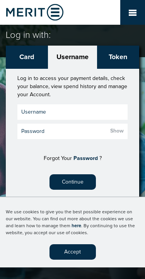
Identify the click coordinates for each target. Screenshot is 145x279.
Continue (73, 182)
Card (26, 57)
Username (72, 57)
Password (85, 158)
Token (118, 57)
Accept (72, 252)
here (76, 226)
